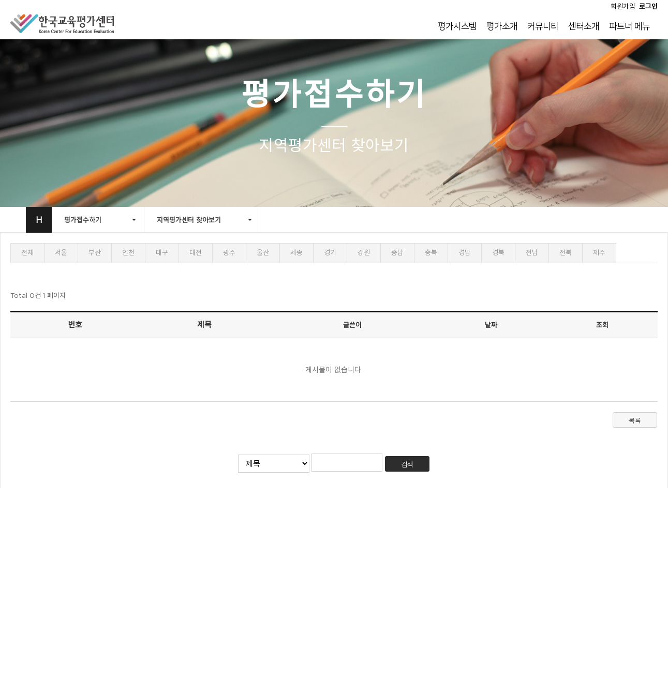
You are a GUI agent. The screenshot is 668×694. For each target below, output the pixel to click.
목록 (635, 420)
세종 (296, 253)
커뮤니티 (542, 26)
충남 (397, 253)
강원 (364, 253)
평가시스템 (457, 26)
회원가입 (623, 6)
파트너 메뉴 (629, 26)
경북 (498, 253)
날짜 (491, 324)
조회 (602, 324)
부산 (94, 253)
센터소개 (583, 26)
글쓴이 (352, 324)
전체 (27, 253)
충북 (431, 253)
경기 (330, 253)
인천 (128, 253)
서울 (61, 253)
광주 (229, 253)
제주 (599, 253)
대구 (162, 253)
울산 (263, 253)
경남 (464, 253)
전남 (532, 253)
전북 (565, 253)
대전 (195, 253)
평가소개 (501, 26)
